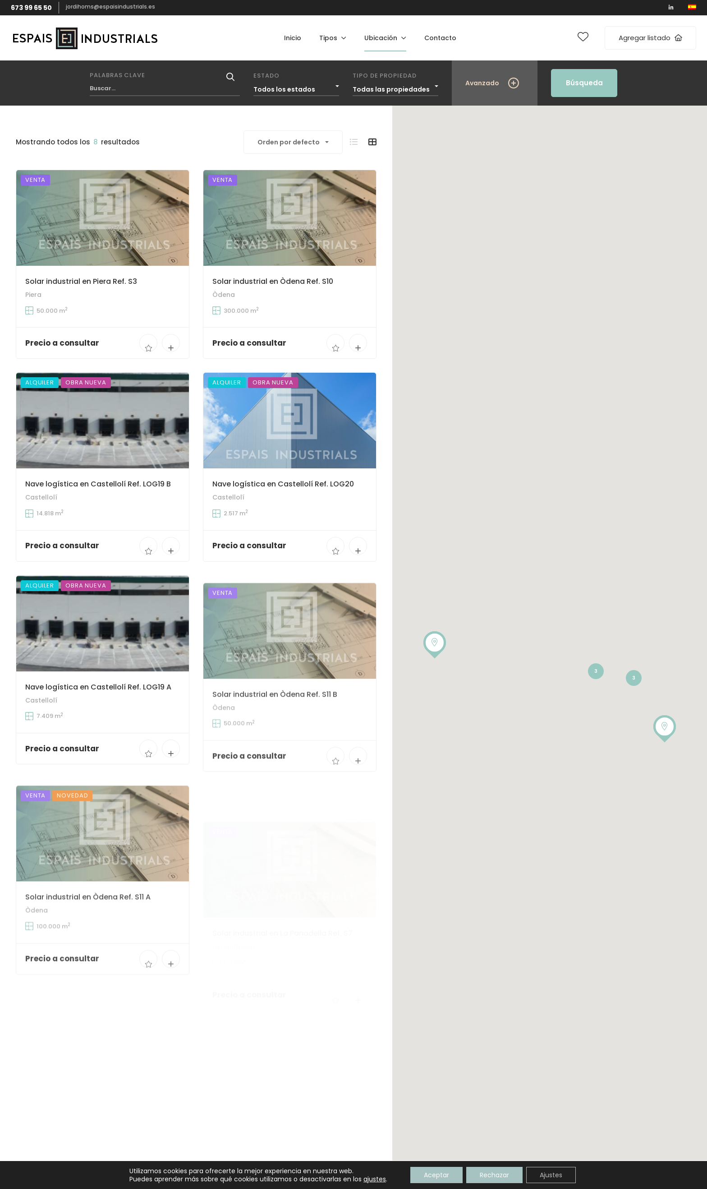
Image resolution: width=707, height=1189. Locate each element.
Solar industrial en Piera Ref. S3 (81, 281)
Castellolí (41, 514)
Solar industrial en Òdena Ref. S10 (272, 281)
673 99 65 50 (31, 7)
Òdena (223, 295)
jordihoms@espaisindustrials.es (110, 6)
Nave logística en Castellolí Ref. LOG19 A (98, 730)
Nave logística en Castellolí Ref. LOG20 (283, 515)
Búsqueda (584, 83)
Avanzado (482, 83)
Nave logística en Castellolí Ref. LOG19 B (98, 501)
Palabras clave (117, 75)
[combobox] (296, 87)
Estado (266, 75)
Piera (33, 294)
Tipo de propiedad (385, 75)
